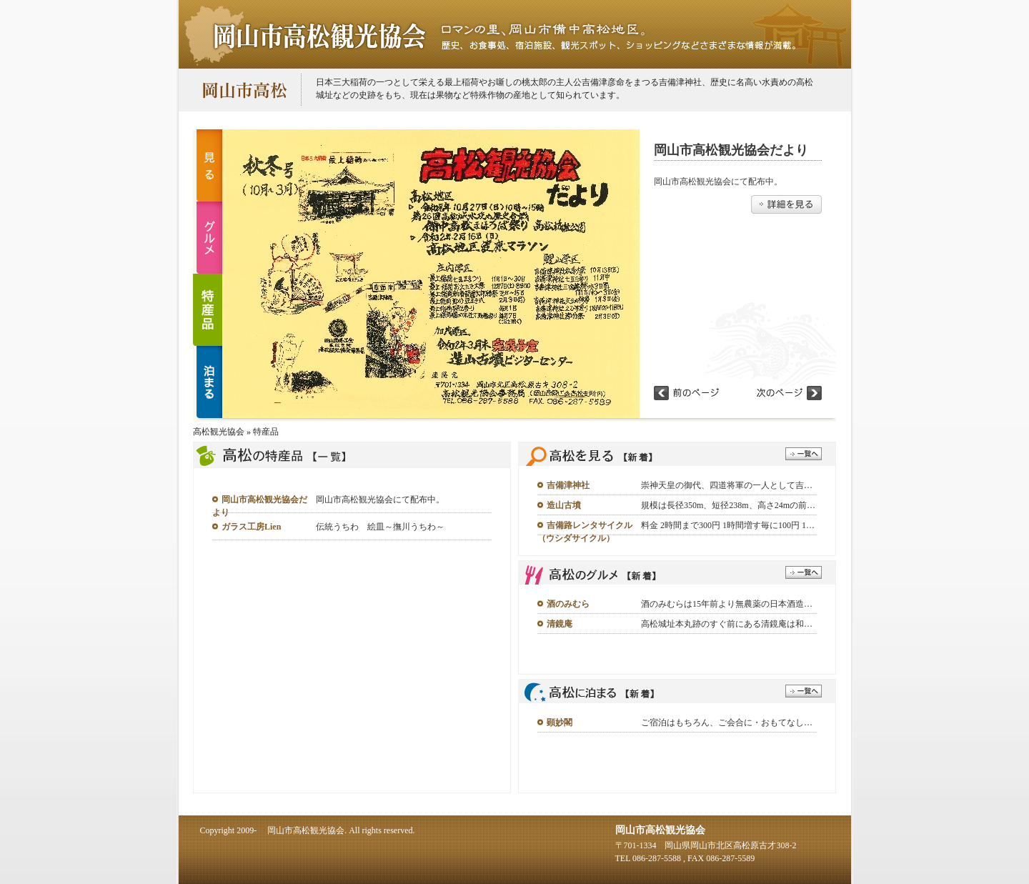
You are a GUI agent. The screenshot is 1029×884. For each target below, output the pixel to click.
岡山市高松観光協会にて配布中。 (380, 500)
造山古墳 (564, 505)
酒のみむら (568, 604)
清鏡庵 (559, 624)
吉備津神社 (568, 485)
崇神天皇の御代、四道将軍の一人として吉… (726, 485)
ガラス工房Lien (251, 527)
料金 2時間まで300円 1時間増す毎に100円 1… (728, 525)
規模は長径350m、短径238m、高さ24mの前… (728, 505)
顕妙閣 (559, 722)
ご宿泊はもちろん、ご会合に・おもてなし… (726, 722)
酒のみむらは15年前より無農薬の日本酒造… (726, 604)
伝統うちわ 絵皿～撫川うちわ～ (380, 527)
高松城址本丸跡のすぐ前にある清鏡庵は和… (726, 624)
